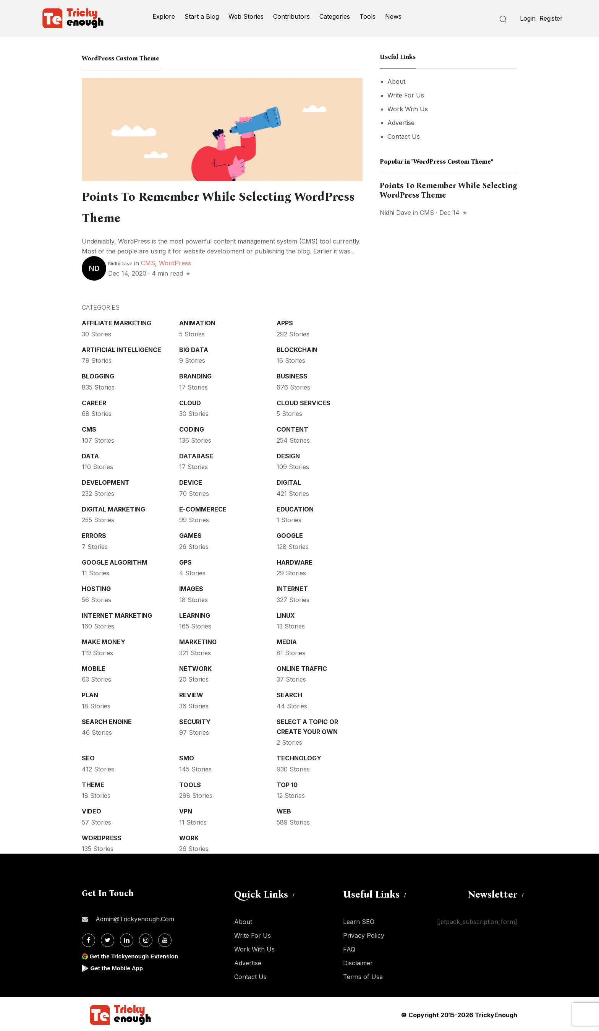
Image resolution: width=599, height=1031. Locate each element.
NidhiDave (120, 262)
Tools (367, 16)
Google (290, 534)
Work (189, 836)
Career (94, 401)
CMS (148, 261)
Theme (93, 783)
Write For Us (405, 95)
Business (292, 374)
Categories (334, 16)
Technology (299, 756)
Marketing (198, 640)
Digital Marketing (113, 507)
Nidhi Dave (395, 212)
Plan (90, 693)
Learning (194, 614)
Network (195, 667)
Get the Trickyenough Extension (136, 954)
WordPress (175, 261)
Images (191, 587)
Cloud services (303, 401)
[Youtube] (165, 938)
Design (288, 454)
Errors (94, 534)
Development (106, 481)
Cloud (190, 401)
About (396, 81)
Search (289, 693)
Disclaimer (358, 961)
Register (551, 18)
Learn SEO (358, 920)
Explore (163, 16)
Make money (103, 640)
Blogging (98, 374)
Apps (285, 321)
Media (287, 640)
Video (91, 809)
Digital (289, 481)
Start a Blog (202, 16)
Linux (286, 614)
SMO (186, 756)
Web (284, 809)
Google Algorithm (114, 561)
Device (190, 481)
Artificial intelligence (121, 348)
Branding (195, 374)
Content (292, 428)
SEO (88, 756)
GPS (185, 561)
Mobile (93, 667)
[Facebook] (88, 938)
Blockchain (297, 348)
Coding (191, 428)
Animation (197, 321)
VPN (185, 809)
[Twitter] (107, 938)
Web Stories (246, 16)
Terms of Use (363, 975)
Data (90, 454)
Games (190, 534)
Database (196, 454)
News (393, 16)
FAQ (349, 947)
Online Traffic (302, 667)
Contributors (291, 16)
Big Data (193, 348)
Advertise (400, 123)
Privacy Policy (363, 934)
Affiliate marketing (116, 321)
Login (528, 18)
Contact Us (403, 136)
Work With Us (407, 109)
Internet (292, 587)
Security (194, 720)
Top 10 (287, 783)
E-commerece (203, 507)
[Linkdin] (126, 938)
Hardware (294, 561)
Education (295, 507)
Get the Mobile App (118, 966)
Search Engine (107, 720)
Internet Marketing (117, 614)
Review (191, 693)
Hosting (96, 587)
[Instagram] (145, 938)
